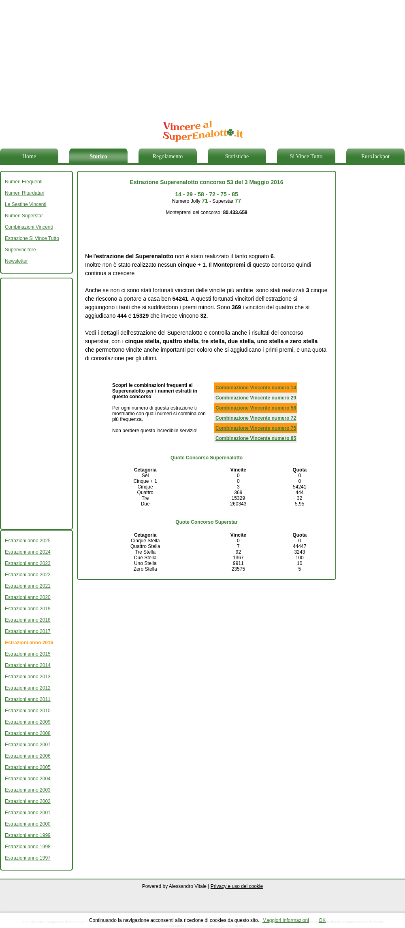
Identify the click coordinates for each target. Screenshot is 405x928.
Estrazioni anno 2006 (28, 756)
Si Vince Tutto (306, 156)
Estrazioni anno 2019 (28, 609)
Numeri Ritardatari (24, 193)
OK (322, 920)
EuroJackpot (375, 156)
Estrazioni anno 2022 (28, 575)
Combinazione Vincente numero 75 (255, 428)
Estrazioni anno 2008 (28, 733)
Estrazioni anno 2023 (28, 563)
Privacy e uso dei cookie (237, 886)
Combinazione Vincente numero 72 (255, 418)
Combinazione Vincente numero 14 (255, 388)
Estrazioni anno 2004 (28, 778)
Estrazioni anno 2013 (28, 677)
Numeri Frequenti (24, 182)
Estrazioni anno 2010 (28, 711)
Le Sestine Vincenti (26, 204)
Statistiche (237, 156)
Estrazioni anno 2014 (28, 665)
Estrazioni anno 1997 (28, 858)
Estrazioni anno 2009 (28, 722)
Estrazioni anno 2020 (28, 597)
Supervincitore (20, 250)
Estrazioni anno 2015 (28, 654)
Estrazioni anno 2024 (28, 552)
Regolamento (168, 156)
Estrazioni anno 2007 (28, 744)
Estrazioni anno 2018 (28, 620)
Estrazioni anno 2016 (29, 643)
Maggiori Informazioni (285, 920)
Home (29, 156)
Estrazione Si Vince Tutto (32, 238)
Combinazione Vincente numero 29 (255, 398)
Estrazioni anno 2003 (28, 790)
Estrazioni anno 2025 (28, 541)
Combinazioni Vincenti (29, 227)
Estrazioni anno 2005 (28, 767)
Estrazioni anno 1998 (28, 846)
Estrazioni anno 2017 (28, 631)
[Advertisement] (181, 56)
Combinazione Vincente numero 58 (255, 408)
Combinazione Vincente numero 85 (255, 438)
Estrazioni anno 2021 (28, 586)
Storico (98, 156)
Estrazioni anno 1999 (28, 835)
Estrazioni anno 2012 (28, 688)
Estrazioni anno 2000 (28, 824)
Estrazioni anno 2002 (28, 801)
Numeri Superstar (24, 216)
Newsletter (16, 261)
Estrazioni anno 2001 (28, 812)
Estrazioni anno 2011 (28, 699)
